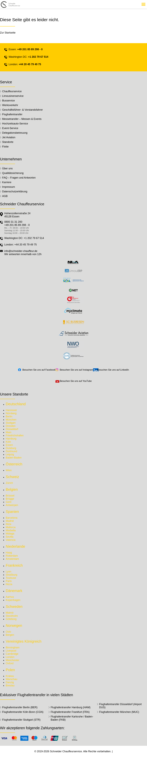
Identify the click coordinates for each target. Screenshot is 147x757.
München (11, 419)
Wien (9, 470)
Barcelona (11, 517)
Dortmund (11, 451)
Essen (9, 445)
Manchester (12, 660)
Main (8, 432)
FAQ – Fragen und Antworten (19, 177)
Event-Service (10, 128)
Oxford (9, 663)
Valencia (11, 539)
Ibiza (8, 524)
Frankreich (14, 565)
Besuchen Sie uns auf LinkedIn (113, 370)
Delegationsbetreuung (14, 132)
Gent (8, 501)
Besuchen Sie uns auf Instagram (76, 370)
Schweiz (12, 477)
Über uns (7, 168)
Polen (10, 670)
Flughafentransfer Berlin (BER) (19, 707)
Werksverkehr (10, 105)
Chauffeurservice (12, 91)
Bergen (10, 634)
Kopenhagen (13, 600)
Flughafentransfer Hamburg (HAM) (70, 707)
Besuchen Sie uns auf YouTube (76, 381)
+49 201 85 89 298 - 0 (30, 49)
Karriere (6, 182)
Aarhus (10, 596)
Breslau (10, 685)
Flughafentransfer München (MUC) (119, 712)
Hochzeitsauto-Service (15, 123)
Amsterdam (12, 558)
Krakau (10, 676)
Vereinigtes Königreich (23, 641)
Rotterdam (12, 555)
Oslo (8, 631)
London (10, 657)
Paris (9, 581)
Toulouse (11, 577)
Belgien (12, 489)
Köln (8, 441)
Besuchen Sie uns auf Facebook (38, 370)
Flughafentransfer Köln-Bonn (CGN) (22, 712)
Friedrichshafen (15, 435)
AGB (5, 196)
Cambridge (12, 653)
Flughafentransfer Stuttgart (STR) (21, 719)
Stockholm (12, 615)
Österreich (14, 464)
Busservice (8, 100)
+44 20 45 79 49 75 (30, 64)
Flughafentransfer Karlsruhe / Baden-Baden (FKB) (72, 718)
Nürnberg (11, 413)
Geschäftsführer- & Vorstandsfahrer (22, 109)
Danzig (10, 682)
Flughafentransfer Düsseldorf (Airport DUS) (120, 706)
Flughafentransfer (12, 114)
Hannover (11, 410)
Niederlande (15, 546)
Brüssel (10, 495)
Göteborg (11, 619)
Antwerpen (12, 505)
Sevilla (9, 536)
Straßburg (11, 574)
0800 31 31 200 (13, 221)
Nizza (9, 584)
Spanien (12, 512)
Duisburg (11, 448)
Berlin (9, 416)
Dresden (11, 426)
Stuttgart (11, 422)
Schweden (14, 607)
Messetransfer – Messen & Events (21, 119)
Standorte (7, 142)
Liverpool (11, 650)
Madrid (10, 520)
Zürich (9, 483)
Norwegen (14, 625)
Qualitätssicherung (13, 173)
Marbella (11, 530)
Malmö (9, 612)
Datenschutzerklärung (14, 191)
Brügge (10, 498)
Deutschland (16, 404)
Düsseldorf (12, 429)
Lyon (8, 571)
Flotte (5, 146)
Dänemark (14, 591)
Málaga (10, 533)
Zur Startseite (8, 32)
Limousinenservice (13, 96)
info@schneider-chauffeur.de (20, 251)
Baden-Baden (14, 457)
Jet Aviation (8, 137)
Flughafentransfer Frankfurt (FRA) (70, 712)
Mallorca (11, 527)
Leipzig (10, 454)
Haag (9, 552)
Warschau (11, 679)
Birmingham (13, 647)
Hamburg (11, 438)
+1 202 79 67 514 (38, 56)
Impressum (8, 186)
